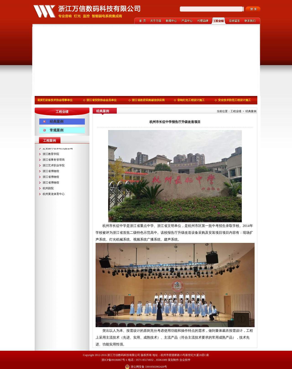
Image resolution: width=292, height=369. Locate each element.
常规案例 (56, 130)
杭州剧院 (48, 188)
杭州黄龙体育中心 (54, 194)
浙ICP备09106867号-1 (114, 359)
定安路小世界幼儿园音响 (58, 148)
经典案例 (56, 121)
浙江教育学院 (51, 154)
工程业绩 (235, 111)
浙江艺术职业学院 (54, 165)
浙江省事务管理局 (54, 160)
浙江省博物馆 (51, 171)
